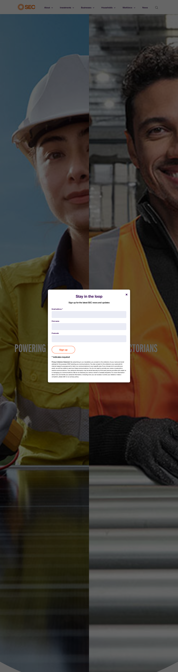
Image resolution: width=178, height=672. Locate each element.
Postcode (55, 333)
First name (55, 321)
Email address (57, 309)
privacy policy (74, 377)
